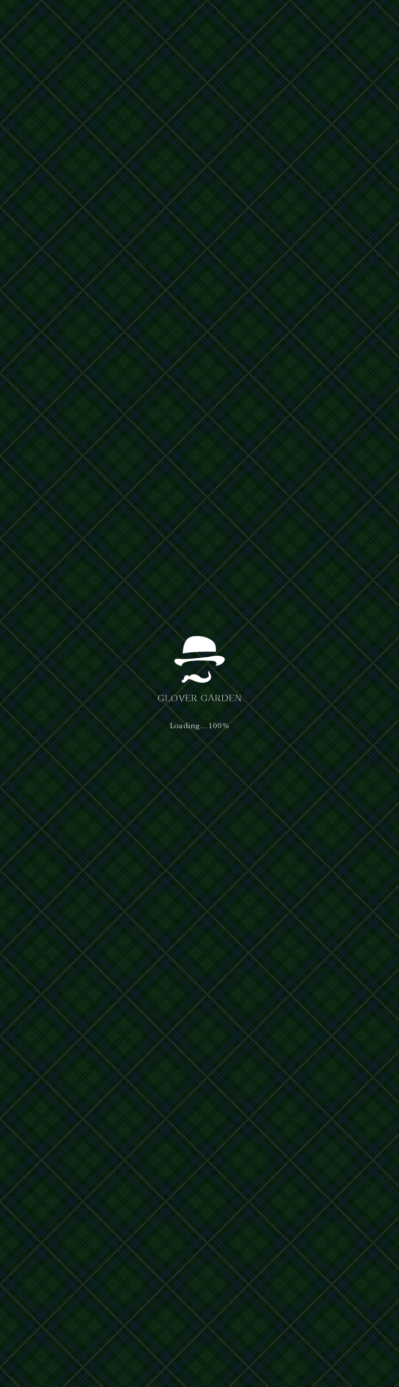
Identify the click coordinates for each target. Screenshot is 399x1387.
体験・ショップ (132, 19)
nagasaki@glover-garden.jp (317, 1283)
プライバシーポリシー (79, 1255)
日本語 (307, 19)
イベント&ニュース (257, 19)
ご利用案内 (176, 19)
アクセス (210, 19)
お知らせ (41, 475)
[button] (361, 19)
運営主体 (36, 1255)
